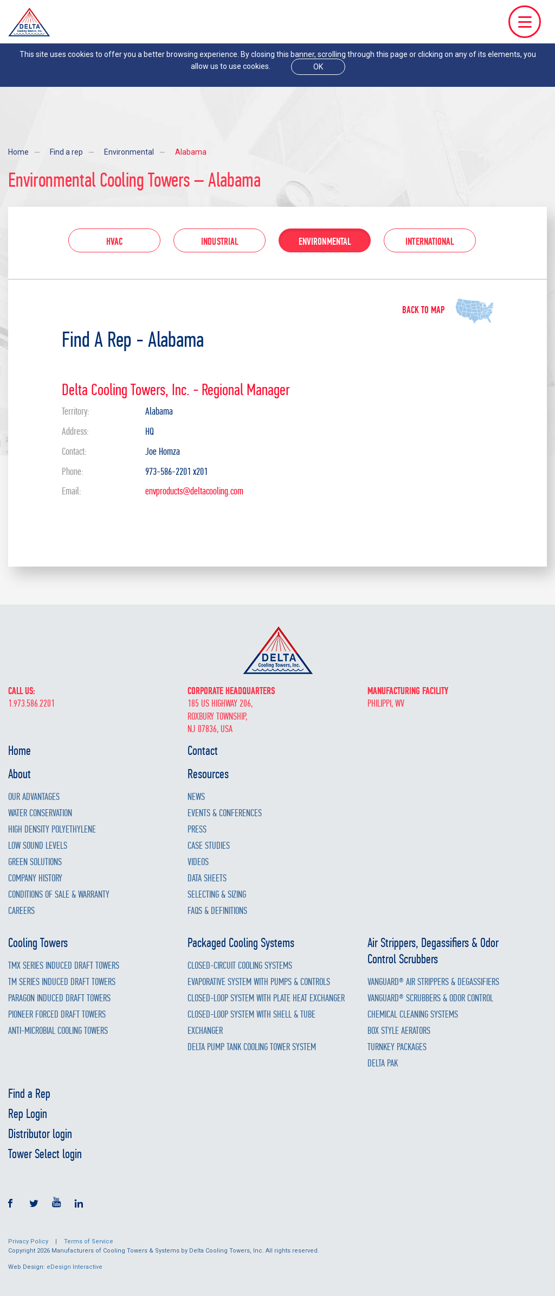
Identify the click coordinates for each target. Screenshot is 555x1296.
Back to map (423, 310)
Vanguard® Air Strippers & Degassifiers (433, 982)
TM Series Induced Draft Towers (61, 982)
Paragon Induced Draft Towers (59, 998)
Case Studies (209, 846)
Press (197, 829)
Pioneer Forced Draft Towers (57, 1014)
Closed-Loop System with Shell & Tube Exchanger (251, 1023)
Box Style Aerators (398, 1031)
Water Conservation (40, 813)
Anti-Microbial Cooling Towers (58, 1031)
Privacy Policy (28, 1241)
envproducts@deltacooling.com (194, 491)
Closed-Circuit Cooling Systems (240, 965)
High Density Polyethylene (52, 829)
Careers (21, 911)
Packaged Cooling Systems (241, 942)
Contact (203, 750)
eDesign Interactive (74, 1266)
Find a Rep (29, 1093)
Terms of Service (88, 1241)
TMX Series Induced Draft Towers (63, 965)
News (196, 797)
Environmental (129, 152)
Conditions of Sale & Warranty (58, 894)
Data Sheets (207, 878)
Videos (198, 862)
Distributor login (40, 1133)
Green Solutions (35, 862)
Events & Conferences (225, 813)
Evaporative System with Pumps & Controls (259, 982)
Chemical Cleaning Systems (412, 1014)
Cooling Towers (38, 942)
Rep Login (27, 1113)
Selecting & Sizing (217, 894)
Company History (35, 878)
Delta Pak (382, 1063)
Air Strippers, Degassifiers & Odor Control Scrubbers (433, 951)
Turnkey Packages (397, 1047)
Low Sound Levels (37, 846)
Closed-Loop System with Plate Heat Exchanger (266, 998)
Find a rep (66, 152)
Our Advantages (34, 797)
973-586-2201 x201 (176, 471)
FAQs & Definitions (217, 911)
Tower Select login (45, 1153)
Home (18, 152)
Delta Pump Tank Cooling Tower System (252, 1047)
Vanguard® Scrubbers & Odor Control (430, 998)
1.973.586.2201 (31, 703)
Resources (208, 774)
